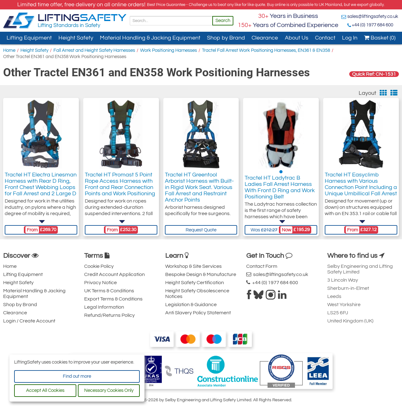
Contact (325, 38)
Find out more (77, 376)
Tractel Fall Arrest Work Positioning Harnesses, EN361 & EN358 (266, 50)
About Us (296, 38)
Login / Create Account (29, 320)
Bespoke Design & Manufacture (200, 274)
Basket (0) (379, 38)
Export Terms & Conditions (113, 298)
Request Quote (201, 230)
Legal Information (104, 307)
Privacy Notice (100, 282)
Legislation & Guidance (191, 304)
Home (9, 50)
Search (222, 20)
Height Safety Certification (194, 282)
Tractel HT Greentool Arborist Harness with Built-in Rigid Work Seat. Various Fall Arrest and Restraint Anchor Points (199, 187)
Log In (349, 38)
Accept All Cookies (45, 390)
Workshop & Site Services (193, 266)
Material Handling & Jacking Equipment (150, 38)
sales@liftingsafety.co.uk (372, 16)
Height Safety (75, 38)
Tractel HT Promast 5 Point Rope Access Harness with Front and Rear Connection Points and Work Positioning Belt (120, 187)
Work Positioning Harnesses (168, 50)
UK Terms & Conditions (109, 290)
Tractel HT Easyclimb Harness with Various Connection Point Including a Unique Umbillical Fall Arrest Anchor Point (361, 187)
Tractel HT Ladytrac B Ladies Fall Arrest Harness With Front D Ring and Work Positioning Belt (280, 187)
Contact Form (261, 266)
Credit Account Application (114, 274)
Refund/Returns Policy (109, 315)
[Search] (171, 20)
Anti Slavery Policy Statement (198, 312)
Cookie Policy (99, 266)
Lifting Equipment (29, 38)
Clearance (265, 38)
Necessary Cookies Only (108, 390)
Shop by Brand (226, 38)
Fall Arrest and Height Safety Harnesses (94, 50)
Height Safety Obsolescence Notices (197, 293)
